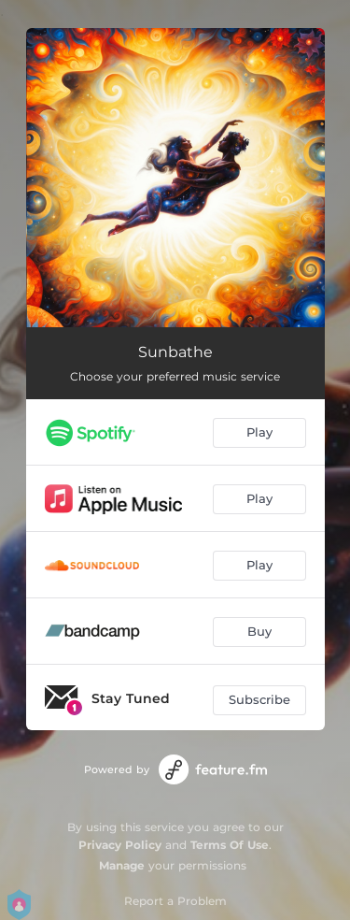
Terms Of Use (229, 845)
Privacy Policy (119, 845)
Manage (122, 865)
